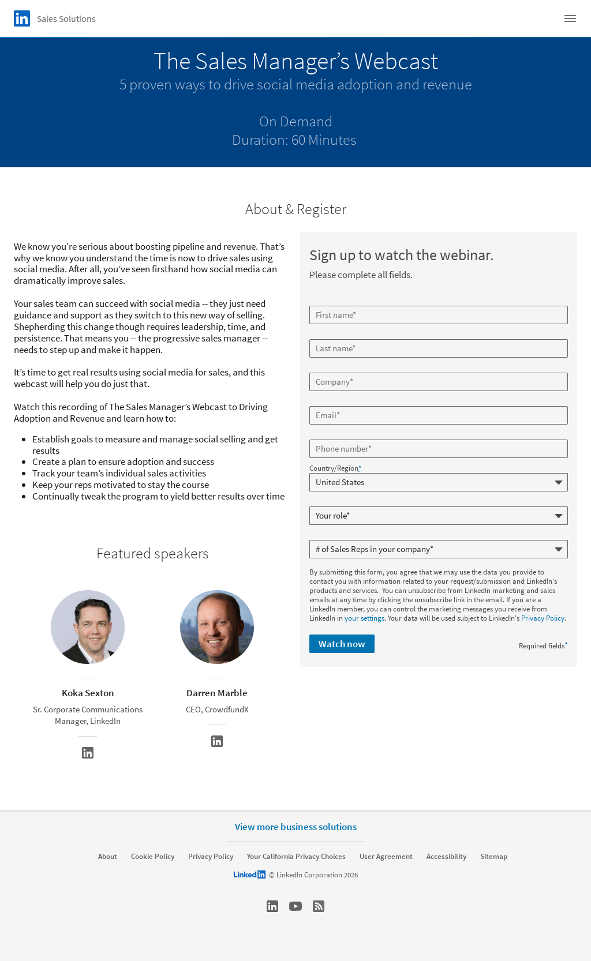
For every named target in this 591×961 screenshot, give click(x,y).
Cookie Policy (152, 856)
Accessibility (446, 856)
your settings (364, 618)
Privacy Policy (542, 618)
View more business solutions (296, 826)
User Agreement (386, 856)
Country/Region (335, 468)
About (107, 856)
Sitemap (493, 856)
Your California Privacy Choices (296, 856)
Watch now (342, 643)
